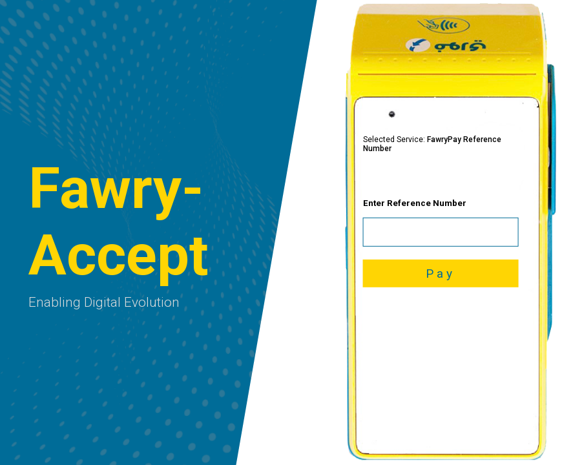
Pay (440, 273)
